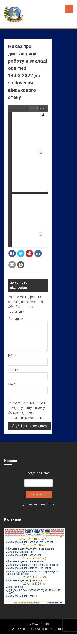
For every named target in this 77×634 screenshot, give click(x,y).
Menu (69, 9)
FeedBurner (47, 504)
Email (13, 370)
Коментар (15, 318)
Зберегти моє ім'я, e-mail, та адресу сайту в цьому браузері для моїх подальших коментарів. (26, 410)
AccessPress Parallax (51, 628)
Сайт (11, 384)
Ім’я (12, 356)
